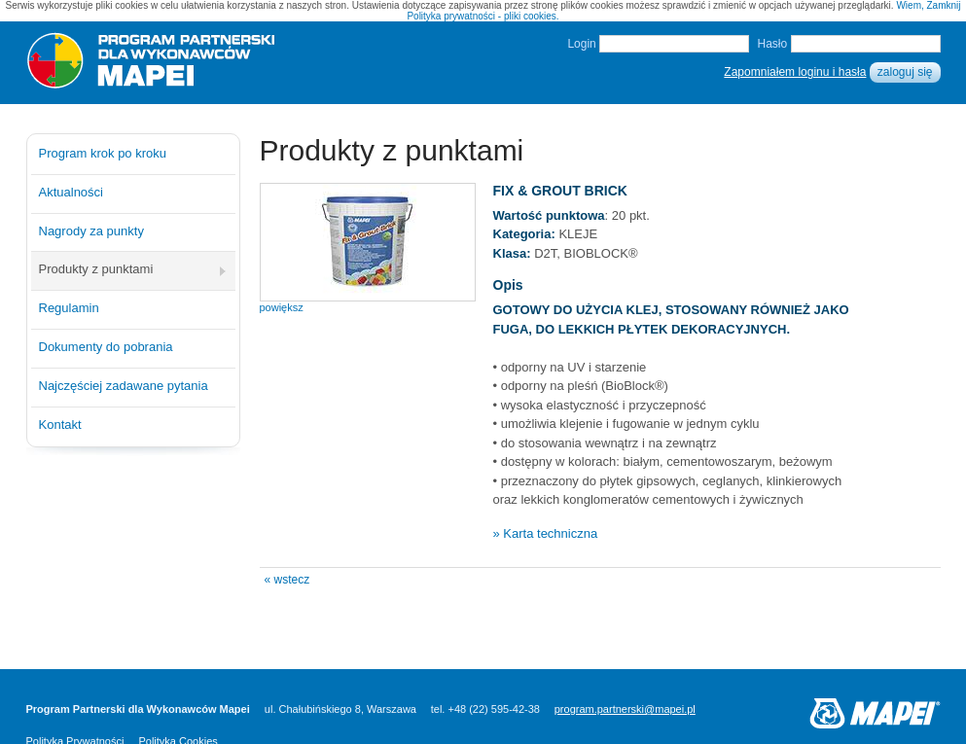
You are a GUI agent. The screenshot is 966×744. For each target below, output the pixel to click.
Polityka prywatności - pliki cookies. (482, 16)
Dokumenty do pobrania (106, 346)
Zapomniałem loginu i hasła (795, 72)
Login (581, 44)
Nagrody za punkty (91, 231)
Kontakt (60, 424)
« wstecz (287, 579)
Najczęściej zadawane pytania (123, 385)
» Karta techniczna (545, 533)
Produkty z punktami (96, 269)
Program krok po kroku (103, 153)
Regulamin (69, 308)
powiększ (282, 307)
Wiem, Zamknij (928, 5)
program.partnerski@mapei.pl (625, 709)
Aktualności (71, 192)
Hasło (772, 44)
